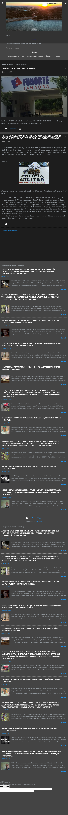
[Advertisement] (34, 245)
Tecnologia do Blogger (34, 518)
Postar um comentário (10, 230)
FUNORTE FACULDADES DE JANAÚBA (18, 68)
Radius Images (38, 521)
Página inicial (13, 56)
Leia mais (63, 289)
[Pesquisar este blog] (34, 48)
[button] (65, 68)
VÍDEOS (57, 56)
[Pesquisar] (65, 3)
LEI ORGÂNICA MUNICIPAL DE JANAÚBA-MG (37, 56)
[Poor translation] (7, 786)
